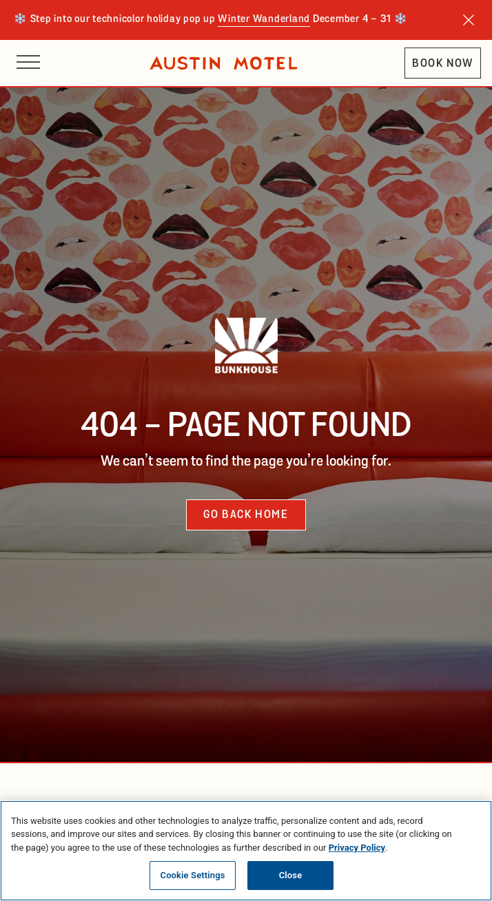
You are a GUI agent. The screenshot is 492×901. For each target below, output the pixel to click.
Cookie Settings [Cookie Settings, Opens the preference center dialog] (193, 875)
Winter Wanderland (264, 19)
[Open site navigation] (28, 63)
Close (291, 875)
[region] (246, 850)
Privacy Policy (357, 847)
